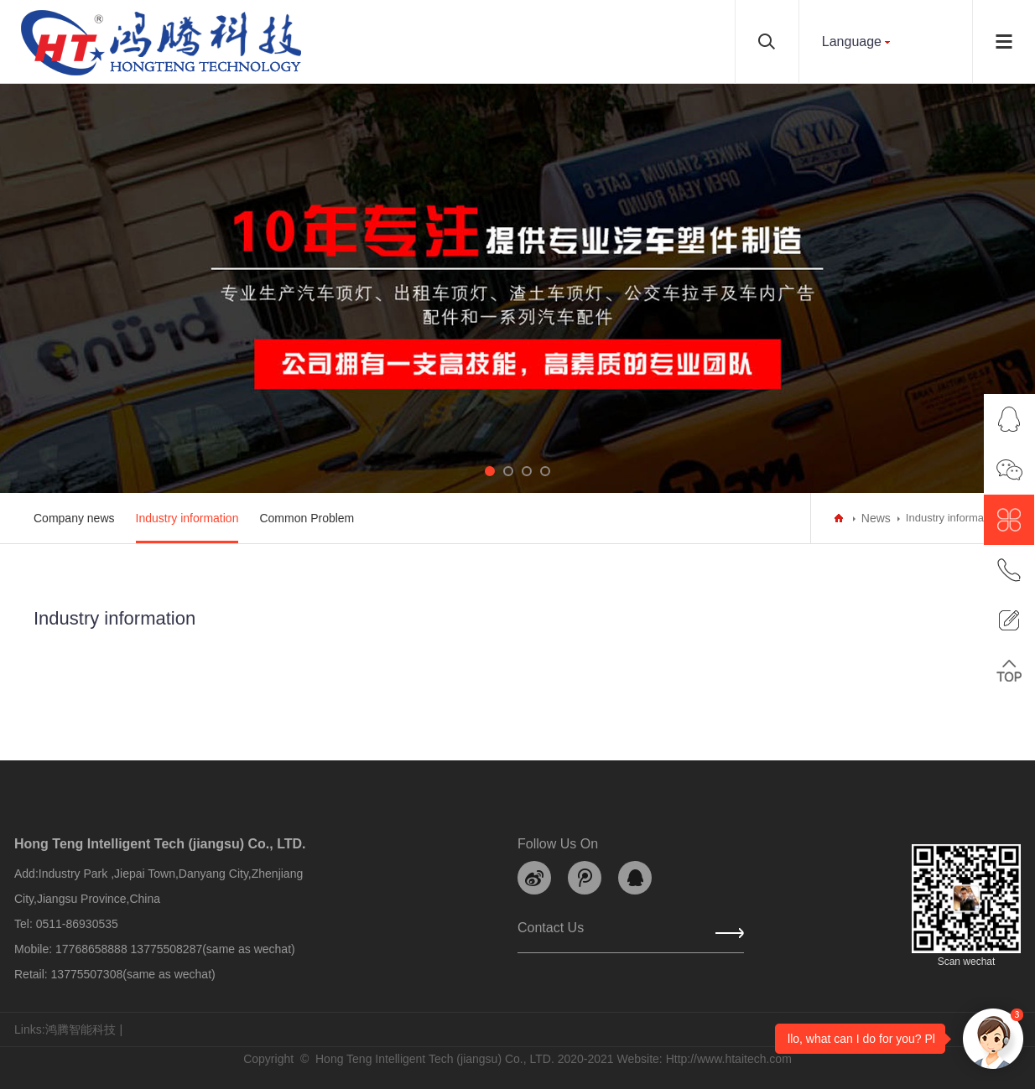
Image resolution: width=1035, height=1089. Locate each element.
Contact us (551, 931)
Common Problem (306, 518)
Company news (74, 518)
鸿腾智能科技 (80, 1029)
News (876, 518)
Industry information (187, 518)
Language (852, 41)
